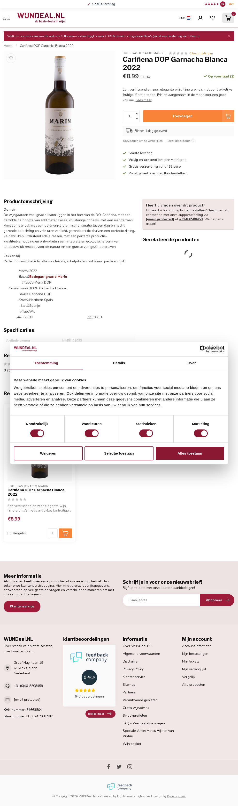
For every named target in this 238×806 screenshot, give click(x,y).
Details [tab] (119, 363)
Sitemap (129, 684)
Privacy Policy (133, 669)
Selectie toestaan (119, 453)
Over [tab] (191, 363)
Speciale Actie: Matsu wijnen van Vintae (148, 733)
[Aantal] (53, 533)
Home (8, 46)
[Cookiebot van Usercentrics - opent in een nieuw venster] (203, 349)
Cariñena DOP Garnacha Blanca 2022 (46, 46)
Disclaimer (131, 661)
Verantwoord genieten (140, 700)
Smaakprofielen (135, 715)
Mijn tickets (190, 661)
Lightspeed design (149, 796)
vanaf (155, 166)
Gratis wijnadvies (136, 708)
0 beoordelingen (201, 53)
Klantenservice (22, 606)
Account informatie (196, 646)
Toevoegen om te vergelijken (143, 141)
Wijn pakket (132, 744)
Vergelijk (19, 533)
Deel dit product (181, 141)
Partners (129, 692)
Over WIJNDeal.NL (137, 646)
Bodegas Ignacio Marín (143, 53)
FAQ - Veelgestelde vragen (144, 723)
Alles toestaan (189, 453)
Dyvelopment (176, 796)
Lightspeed (125, 796)
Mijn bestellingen (195, 653)
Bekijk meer (99, 713)
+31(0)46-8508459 (28, 686)
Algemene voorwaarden (141, 653)
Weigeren (48, 453)
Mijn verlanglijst (194, 669)
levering (103, 4)
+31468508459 (191, 219)
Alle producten (193, 684)
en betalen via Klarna (157, 159)
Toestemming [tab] (46, 363)
